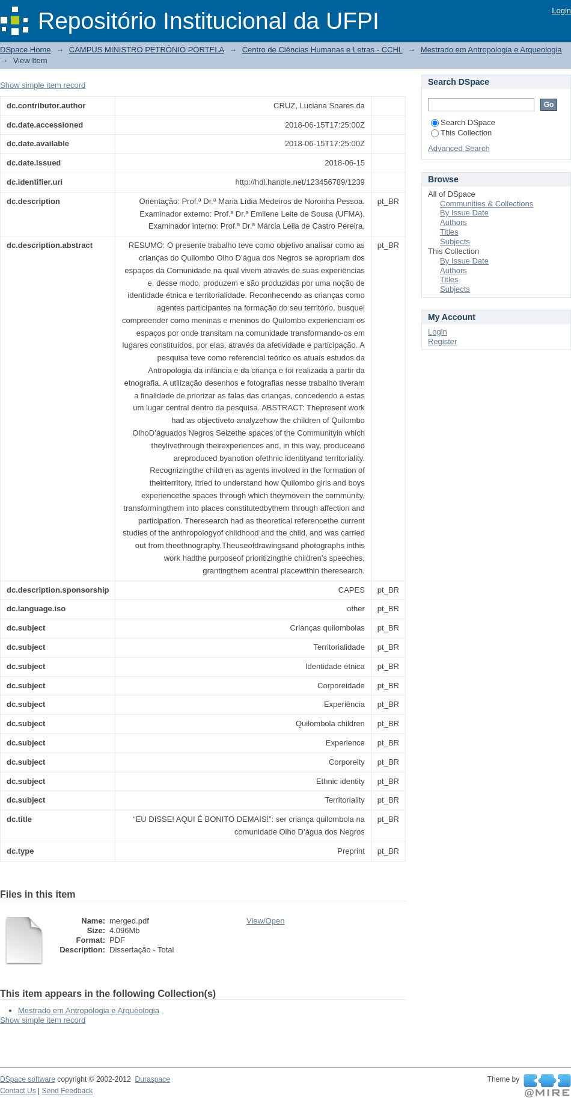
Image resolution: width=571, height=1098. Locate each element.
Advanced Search (459, 148)
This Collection (461, 132)
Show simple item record (42, 85)
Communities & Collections (486, 203)
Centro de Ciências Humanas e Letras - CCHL (322, 49)
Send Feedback (67, 1091)
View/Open (265, 920)
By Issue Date (464, 212)
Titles (449, 231)
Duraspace (152, 1079)
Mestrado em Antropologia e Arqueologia (491, 49)
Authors (453, 222)
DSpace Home (25, 49)
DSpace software (27, 1079)
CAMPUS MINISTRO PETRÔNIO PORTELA (146, 49)
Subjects (455, 241)
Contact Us (18, 1091)
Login (561, 10)
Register (442, 341)
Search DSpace (463, 122)
